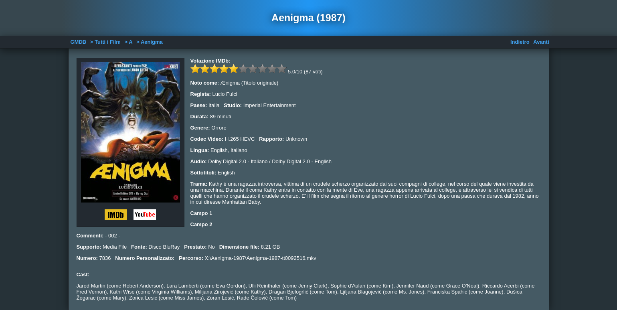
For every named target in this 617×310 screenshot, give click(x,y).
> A (128, 42)
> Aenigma (149, 42)
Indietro (520, 42)
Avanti (541, 42)
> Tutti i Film (105, 42)
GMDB (79, 42)
